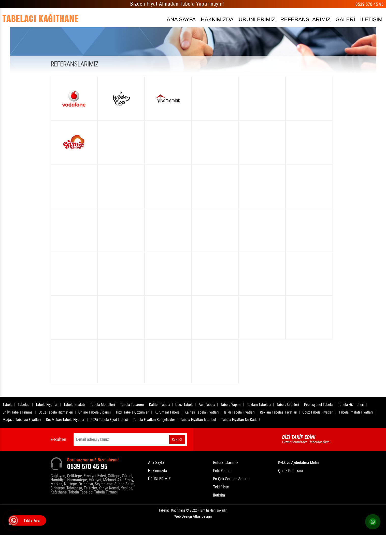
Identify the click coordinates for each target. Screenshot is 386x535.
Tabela (7, 404)
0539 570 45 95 (369, 4)
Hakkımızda (157, 470)
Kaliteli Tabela (159, 404)
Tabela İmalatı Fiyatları (356, 412)
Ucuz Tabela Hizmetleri (56, 412)
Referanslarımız (225, 462)
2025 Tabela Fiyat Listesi (109, 419)
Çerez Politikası (290, 470)
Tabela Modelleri (102, 404)
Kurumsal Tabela (167, 412)
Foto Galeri (222, 470)
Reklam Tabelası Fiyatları (278, 412)
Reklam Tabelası (259, 404)
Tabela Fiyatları (47, 404)
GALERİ (345, 19)
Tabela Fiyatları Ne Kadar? (240, 419)
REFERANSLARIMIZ (305, 19)
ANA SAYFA (181, 19)
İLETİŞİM (371, 19)
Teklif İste (221, 487)
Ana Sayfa (156, 462)
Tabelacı (24, 404)
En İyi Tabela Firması (18, 412)
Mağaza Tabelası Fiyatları (22, 419)
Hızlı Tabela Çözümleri (132, 412)
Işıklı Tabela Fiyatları (239, 412)
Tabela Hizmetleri (351, 404)
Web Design (193, 516)
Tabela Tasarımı (132, 404)
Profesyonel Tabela (318, 404)
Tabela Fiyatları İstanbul (198, 419)
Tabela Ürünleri (287, 404)
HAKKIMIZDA (217, 19)
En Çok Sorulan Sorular (231, 478)
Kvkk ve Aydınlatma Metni (298, 462)
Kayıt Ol (177, 439)
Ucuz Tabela (184, 404)
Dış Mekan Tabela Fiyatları (65, 419)
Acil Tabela (207, 404)
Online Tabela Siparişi (94, 412)
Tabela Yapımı (230, 404)
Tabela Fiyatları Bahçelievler (154, 419)
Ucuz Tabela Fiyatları (317, 412)
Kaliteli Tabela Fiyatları (202, 412)
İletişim (219, 495)
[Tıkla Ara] (14, 521)
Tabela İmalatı (74, 404)
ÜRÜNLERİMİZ (257, 19)
